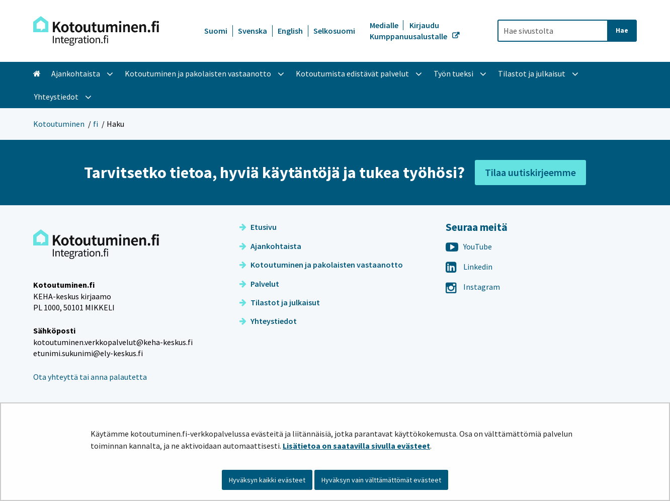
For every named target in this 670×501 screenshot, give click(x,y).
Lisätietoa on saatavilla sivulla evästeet (356, 446)
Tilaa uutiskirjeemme (530, 172)
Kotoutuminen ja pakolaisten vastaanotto (321, 265)
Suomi (215, 31)
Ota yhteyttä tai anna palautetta (90, 377)
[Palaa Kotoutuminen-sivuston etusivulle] (96, 31)
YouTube (469, 246)
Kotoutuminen (59, 124)
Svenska (252, 31)
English (290, 31)
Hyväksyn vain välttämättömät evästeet (381, 479)
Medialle (385, 25)
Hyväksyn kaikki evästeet (267, 479)
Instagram (473, 287)
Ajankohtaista (270, 246)
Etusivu (258, 227)
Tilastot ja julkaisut (279, 302)
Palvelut (259, 284)
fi (95, 124)
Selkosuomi (334, 31)
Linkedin (469, 267)
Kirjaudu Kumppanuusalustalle (409, 30)
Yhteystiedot (268, 321)
